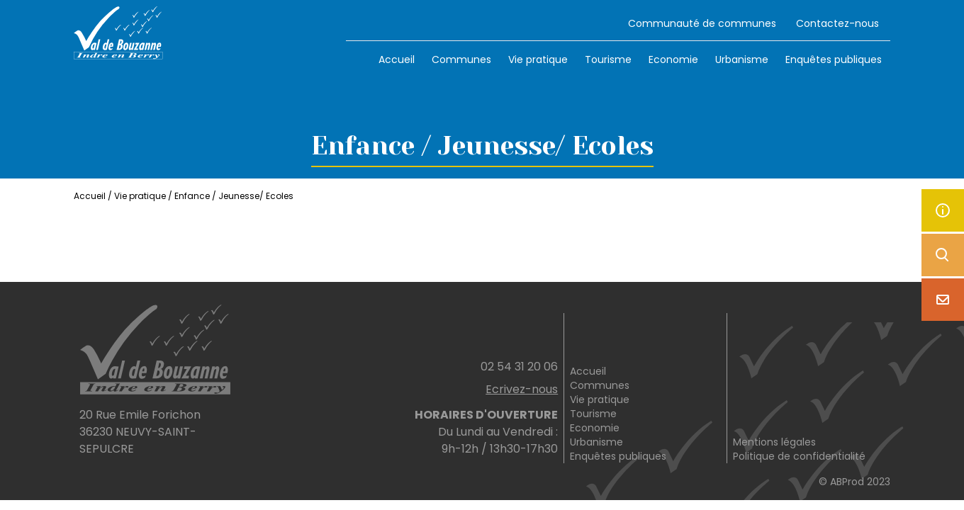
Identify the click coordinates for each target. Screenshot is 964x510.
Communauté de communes (702, 23)
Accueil (397, 59)
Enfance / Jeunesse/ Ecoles (233, 196)
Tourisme (608, 59)
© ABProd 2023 (854, 482)
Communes (461, 59)
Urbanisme (741, 59)
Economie (673, 59)
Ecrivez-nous (522, 389)
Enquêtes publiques (833, 59)
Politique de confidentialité (799, 456)
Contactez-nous (837, 23)
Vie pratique (538, 59)
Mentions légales (774, 442)
